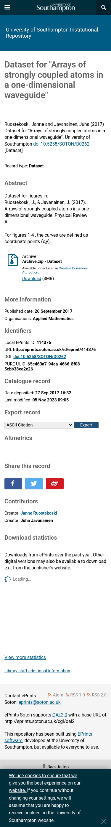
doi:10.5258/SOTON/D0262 (61, 144)
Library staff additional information (37, 670)
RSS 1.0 (77, 695)
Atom (58, 695)
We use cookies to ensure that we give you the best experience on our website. (45, 783)
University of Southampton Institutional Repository (52, 33)
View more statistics (25, 657)
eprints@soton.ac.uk (40, 702)
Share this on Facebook (13, 483)
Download (31, 278)
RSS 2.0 (99, 695)
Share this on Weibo (55, 483)
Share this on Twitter (34, 483)
